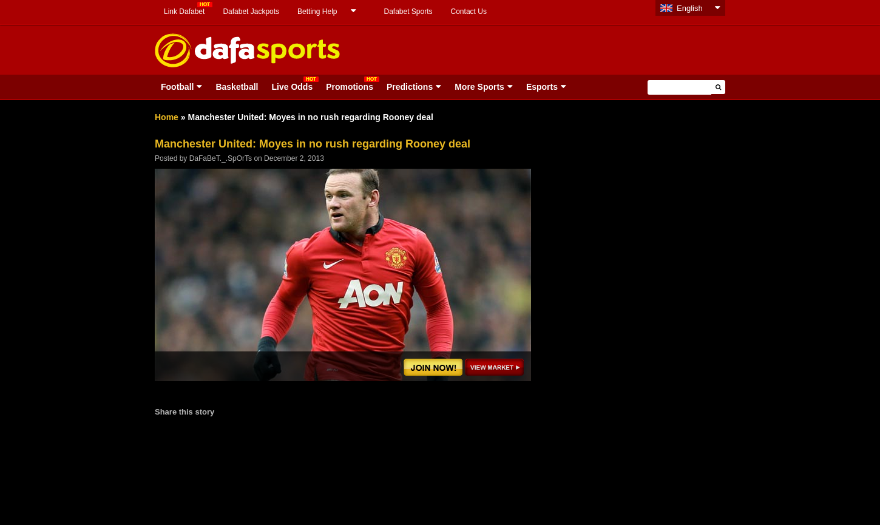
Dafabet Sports (408, 11)
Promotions (349, 87)
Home (166, 117)
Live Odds (292, 87)
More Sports (479, 87)
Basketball (236, 87)
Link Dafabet (184, 11)
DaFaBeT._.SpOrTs (220, 158)
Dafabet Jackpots (251, 11)
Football (177, 87)
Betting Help (317, 11)
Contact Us (469, 11)
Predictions (410, 87)
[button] (718, 87)
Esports (542, 87)
